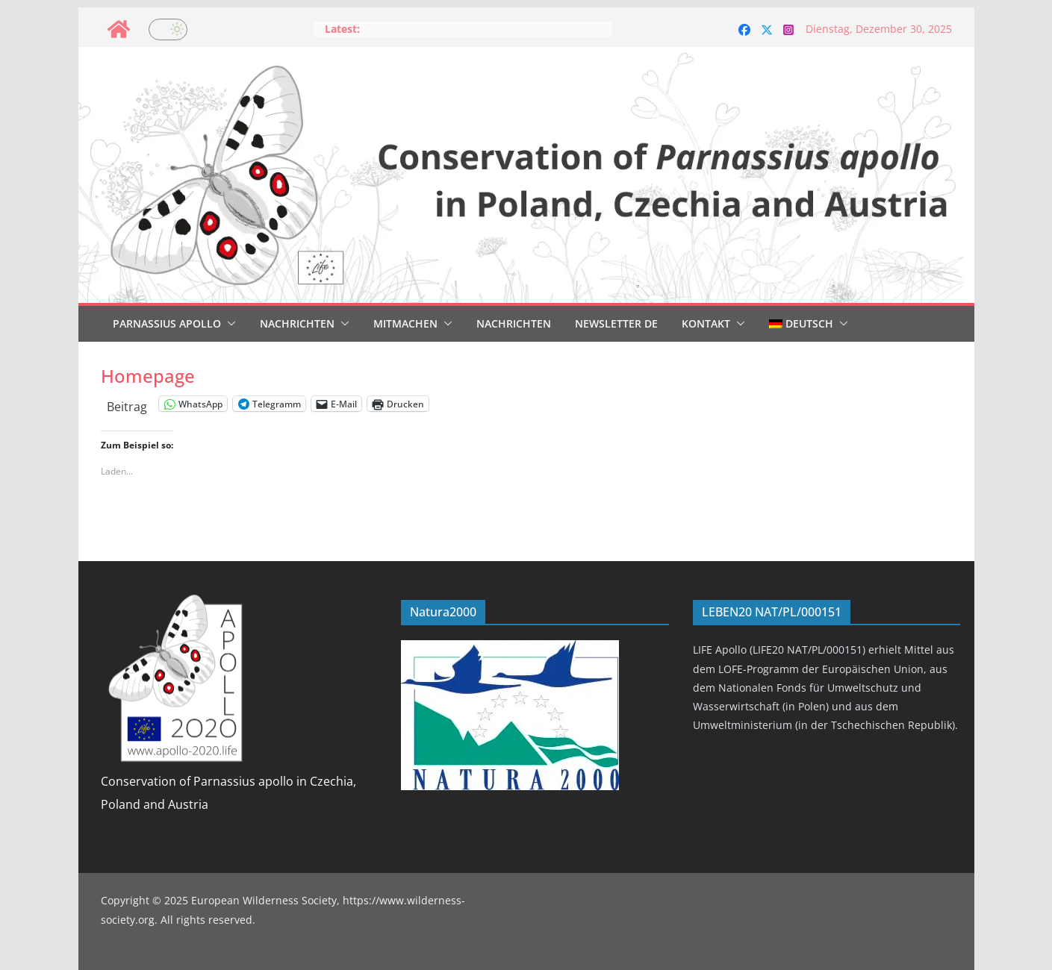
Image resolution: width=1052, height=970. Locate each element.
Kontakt (706, 323)
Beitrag (127, 404)
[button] (228, 323)
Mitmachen (405, 323)
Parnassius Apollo (167, 323)
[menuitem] (801, 323)
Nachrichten (297, 323)
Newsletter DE (616, 323)
